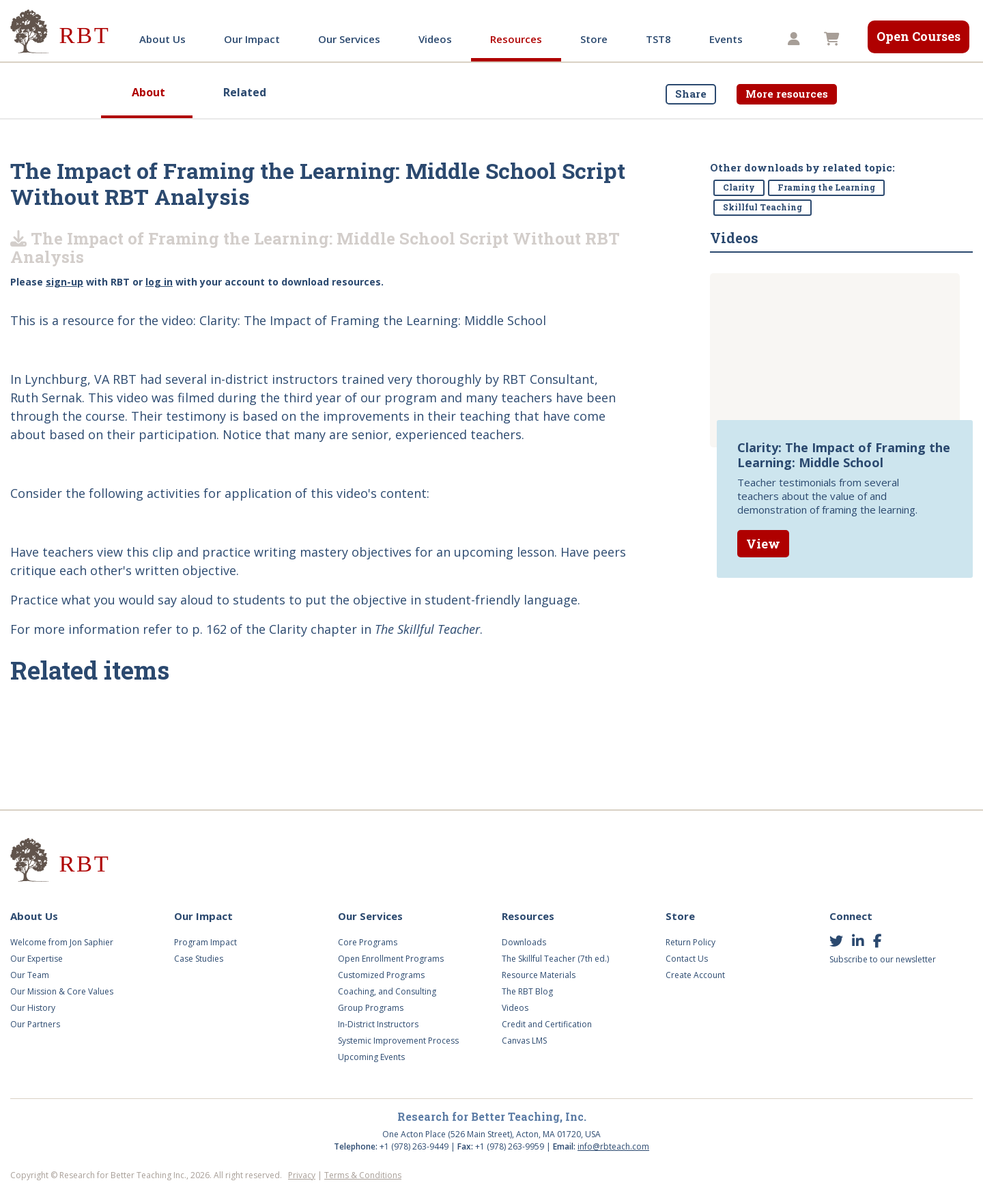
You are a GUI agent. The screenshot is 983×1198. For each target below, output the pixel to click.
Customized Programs (381, 975)
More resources (786, 93)
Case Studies (198, 958)
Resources (516, 39)
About (148, 92)
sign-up (64, 281)
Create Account (695, 975)
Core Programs (367, 942)
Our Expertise (36, 958)
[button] (796, 39)
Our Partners (35, 1024)
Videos (435, 39)
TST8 (658, 39)
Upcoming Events (371, 1057)
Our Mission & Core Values (61, 991)
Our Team (29, 975)
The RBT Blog (527, 991)
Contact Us (687, 958)
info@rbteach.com (613, 1146)
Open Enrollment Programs (391, 958)
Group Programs (370, 1008)
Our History (32, 1008)
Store (594, 39)
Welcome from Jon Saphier (61, 942)
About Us (162, 39)
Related (244, 92)
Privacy (301, 1175)
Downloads (524, 942)
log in (159, 281)
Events (726, 39)
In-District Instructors (378, 1024)
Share (691, 93)
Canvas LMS (524, 1040)
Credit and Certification (547, 1024)
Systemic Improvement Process (398, 1040)
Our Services (349, 39)
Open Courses (918, 36)
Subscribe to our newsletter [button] (882, 959)
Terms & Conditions (362, 1175)
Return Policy (690, 942)
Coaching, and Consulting (387, 991)
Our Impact (252, 39)
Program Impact (205, 942)
